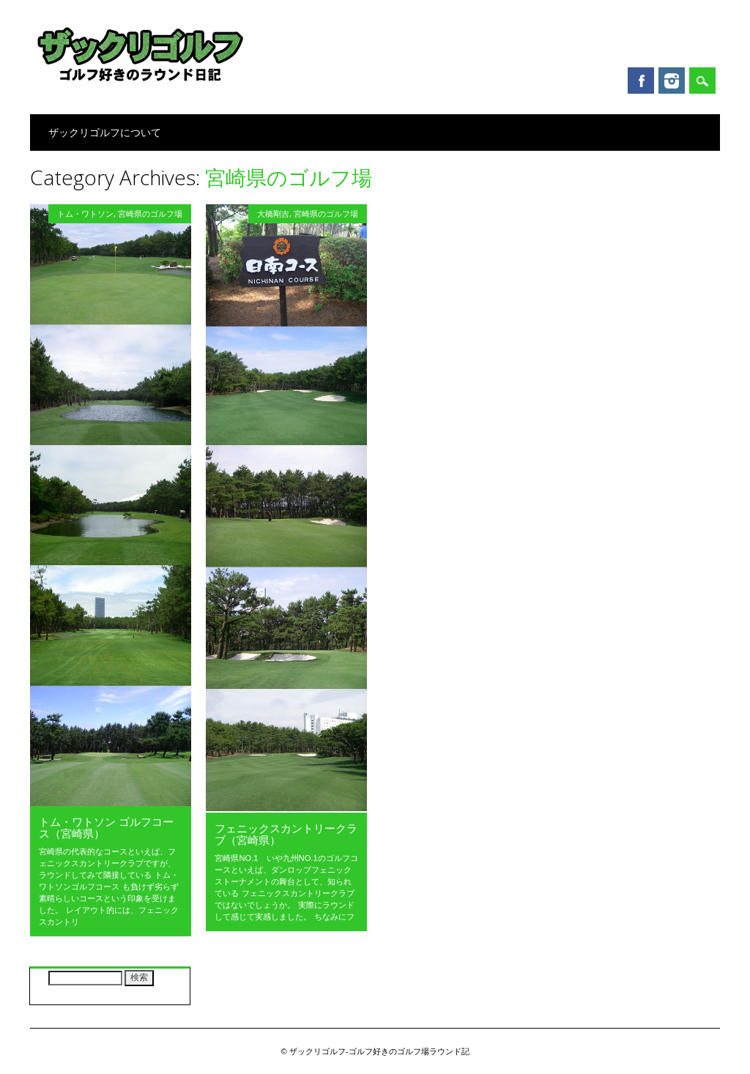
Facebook (641, 80)
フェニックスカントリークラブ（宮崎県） (286, 834)
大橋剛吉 (273, 213)
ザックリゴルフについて (104, 132)
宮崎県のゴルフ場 (150, 213)
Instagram (671, 80)
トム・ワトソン (85, 213)
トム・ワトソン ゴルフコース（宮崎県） (106, 827)
